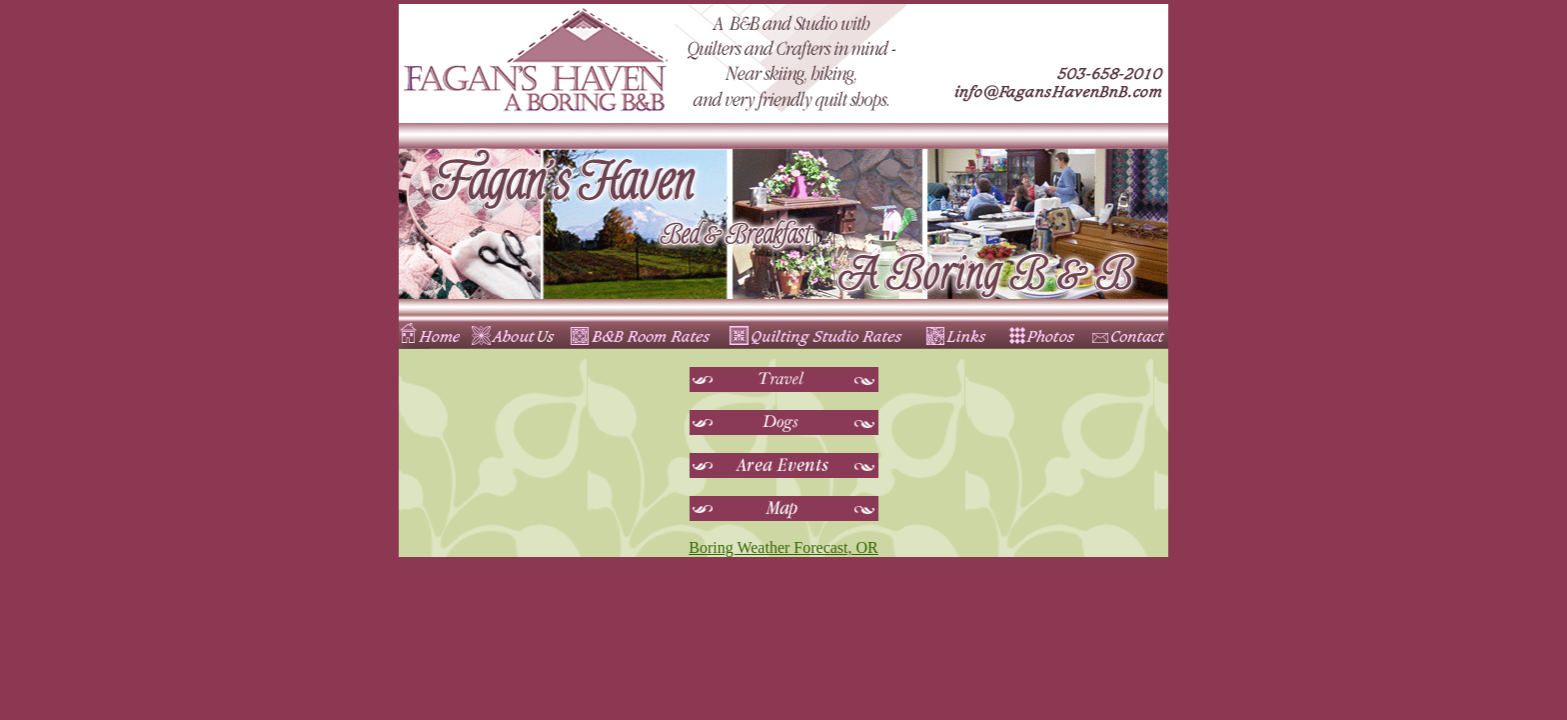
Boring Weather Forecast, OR (783, 547)
